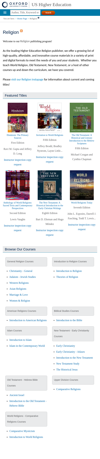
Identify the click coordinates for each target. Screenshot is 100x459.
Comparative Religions (68, 389)
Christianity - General (20, 271)
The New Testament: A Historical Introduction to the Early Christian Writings (49, 205)
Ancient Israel (16, 395)
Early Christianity (65, 345)
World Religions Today (81, 202)
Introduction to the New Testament (74, 357)
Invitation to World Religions (49, 135)
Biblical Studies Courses (66, 311)
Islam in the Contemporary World (27, 345)
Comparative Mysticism (22, 431)
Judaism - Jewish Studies (22, 276)
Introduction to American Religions (28, 320)
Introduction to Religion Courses (70, 261)
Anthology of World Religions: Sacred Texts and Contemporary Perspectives (17, 205)
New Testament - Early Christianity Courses (71, 333)
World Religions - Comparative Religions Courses (22, 419)
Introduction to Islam (20, 339)
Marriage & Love (18, 294)
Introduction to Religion (69, 271)
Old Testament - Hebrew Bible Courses (22, 383)
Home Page (22, 18)
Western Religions (19, 282)
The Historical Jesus (67, 369)
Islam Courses (14, 330)
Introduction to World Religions (26, 437)
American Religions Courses (21, 311)
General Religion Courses (20, 261)
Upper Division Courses (66, 380)
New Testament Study (67, 363)
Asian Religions (17, 288)
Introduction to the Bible (69, 320)
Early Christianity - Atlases (70, 351)
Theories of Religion (67, 276)
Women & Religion (19, 300)
